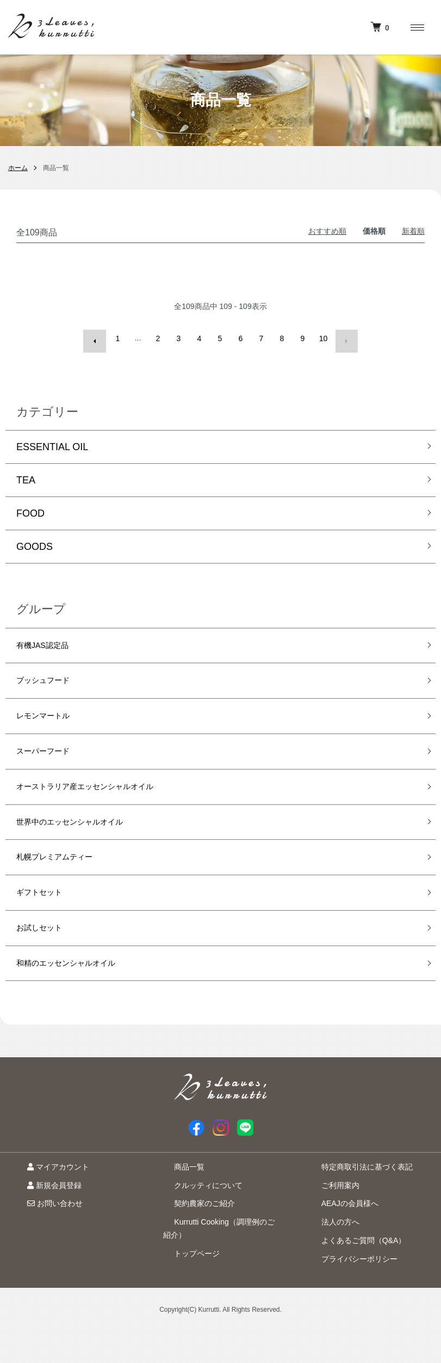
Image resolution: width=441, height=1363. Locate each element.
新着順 (413, 231)
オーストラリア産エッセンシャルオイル (104, 797)
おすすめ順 (327, 231)
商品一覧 (178, 1198)
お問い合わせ (44, 1235)
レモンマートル (50, 719)
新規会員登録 (43, 1217)
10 (323, 338)
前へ (97, 338)
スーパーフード (50, 759)
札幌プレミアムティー (65, 875)
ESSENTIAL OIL (52, 441)
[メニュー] (416, 27)
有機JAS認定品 (49, 642)
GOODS (34, 541)
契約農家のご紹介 (193, 1235)
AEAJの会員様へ (339, 1235)
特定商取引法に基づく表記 (356, 1198)
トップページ (186, 1285)
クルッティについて (197, 1217)
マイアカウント (47, 1198)
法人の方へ (329, 1253)
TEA (25, 474)
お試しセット (45, 954)
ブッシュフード (50, 680)
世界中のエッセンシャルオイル (84, 837)
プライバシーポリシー (348, 1290)
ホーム (18, 168)
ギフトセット (45, 915)
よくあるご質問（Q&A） (352, 1272)
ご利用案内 (329, 1217)
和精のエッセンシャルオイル (80, 993)
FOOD (30, 507)
